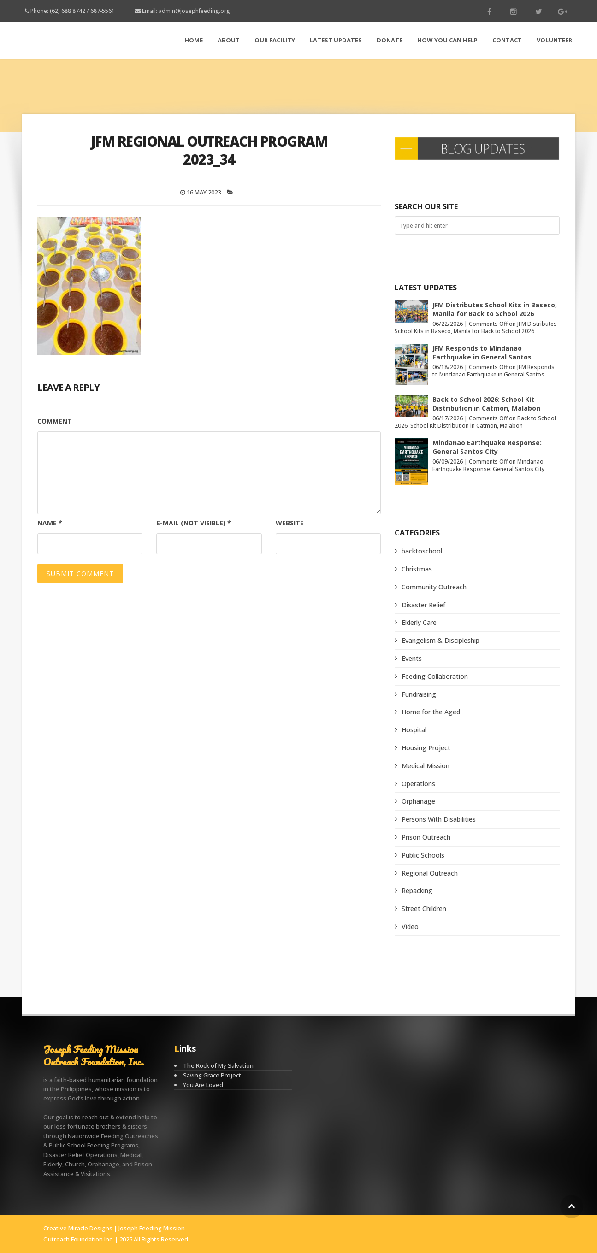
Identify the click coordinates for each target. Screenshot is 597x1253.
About (229, 40)
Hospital (414, 729)
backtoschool (422, 551)
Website (290, 522)
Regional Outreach (430, 873)
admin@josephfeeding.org (194, 11)
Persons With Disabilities (439, 819)
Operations (418, 783)
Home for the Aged (431, 711)
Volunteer (554, 40)
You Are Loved (203, 1085)
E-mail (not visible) (193, 522)
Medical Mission (425, 765)
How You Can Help (447, 40)
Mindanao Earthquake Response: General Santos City (487, 447)
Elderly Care (419, 622)
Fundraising (419, 694)
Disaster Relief (423, 604)
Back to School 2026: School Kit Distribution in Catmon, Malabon (486, 403)
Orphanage (418, 801)
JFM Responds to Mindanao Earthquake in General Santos (482, 352)
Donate (389, 40)
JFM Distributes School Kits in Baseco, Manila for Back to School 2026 (494, 309)
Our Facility (274, 40)
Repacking (417, 890)
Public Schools (423, 855)
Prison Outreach (426, 837)
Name (49, 522)
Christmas (417, 569)
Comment (54, 421)
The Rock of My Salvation (218, 1065)
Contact (507, 40)
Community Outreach (434, 586)
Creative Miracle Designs (77, 1228)
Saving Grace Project (212, 1075)
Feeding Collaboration (435, 676)
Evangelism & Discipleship (440, 640)
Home (193, 40)
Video (410, 926)
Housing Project (426, 747)
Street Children (424, 908)
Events (412, 658)
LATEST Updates (336, 40)
